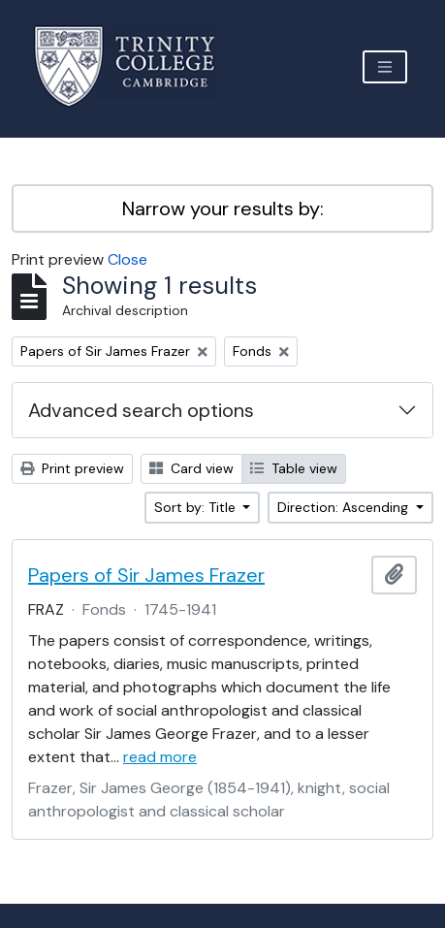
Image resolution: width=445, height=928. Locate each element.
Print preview (72, 468)
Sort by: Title (196, 507)
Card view (191, 468)
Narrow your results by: (223, 208)
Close (127, 259)
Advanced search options (141, 410)
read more (160, 757)
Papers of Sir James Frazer (146, 575)
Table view (293, 468)
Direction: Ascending (344, 507)
